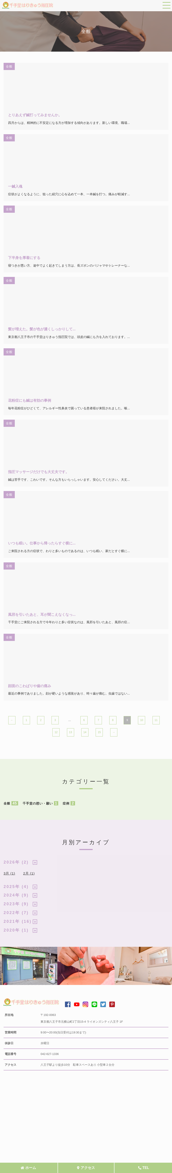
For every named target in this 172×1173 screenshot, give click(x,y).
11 (156, 720)
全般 (11, 803)
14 (84, 732)
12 (56, 732)
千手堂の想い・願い (40, 803)
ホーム (30, 1168)
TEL (145, 1168)
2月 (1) (29, 873)
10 (141, 720)
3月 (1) (9, 873)
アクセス (88, 1168)
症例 (69, 803)
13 (70, 732)
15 (99, 732)
